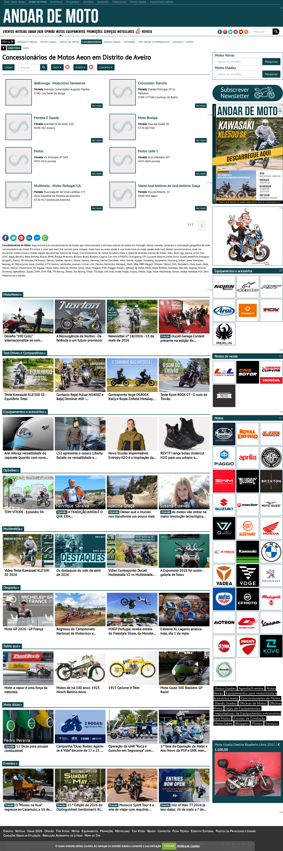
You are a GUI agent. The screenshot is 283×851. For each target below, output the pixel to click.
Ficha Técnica (180, 831)
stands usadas (112, 42)
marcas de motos (69, 42)
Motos (60, 31)
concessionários (91, 42)
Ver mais (97, 105)
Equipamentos (75, 31)
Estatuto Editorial (202, 831)
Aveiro (80, 67)
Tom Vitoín (62, 831)
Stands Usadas (225, 703)
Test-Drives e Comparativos (24, 353)
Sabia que (12, 646)
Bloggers (242, 723)
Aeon (57, 67)
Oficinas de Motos (253, 703)
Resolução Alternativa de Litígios (62, 835)
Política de (188, 846)
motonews (129, 42)
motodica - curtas (182, 42)
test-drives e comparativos (153, 42)
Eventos (8, 31)
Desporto (11, 587)
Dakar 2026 (35, 31)
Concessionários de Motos (260, 698)
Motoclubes (125, 31)
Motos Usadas (225, 688)
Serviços (110, 31)
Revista (147, 31)
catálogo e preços (27, 42)
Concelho (105, 67)
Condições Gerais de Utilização (21, 835)
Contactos (164, 831)
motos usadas (48, 42)
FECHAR (169, 846)
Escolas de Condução (249, 718)
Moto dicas (12, 704)
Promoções (94, 31)
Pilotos (257, 723)
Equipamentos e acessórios (25, 411)
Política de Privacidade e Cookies (236, 831)
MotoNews (12, 294)
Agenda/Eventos (251, 688)
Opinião (50, 31)
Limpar (8, 67)
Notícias (21, 31)
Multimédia (13, 529)
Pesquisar (271, 62)
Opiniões (11, 470)
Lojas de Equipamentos (243, 708)
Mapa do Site (92, 835)
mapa (26, 48)
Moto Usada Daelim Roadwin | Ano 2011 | (248, 769)
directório (14, 48)
